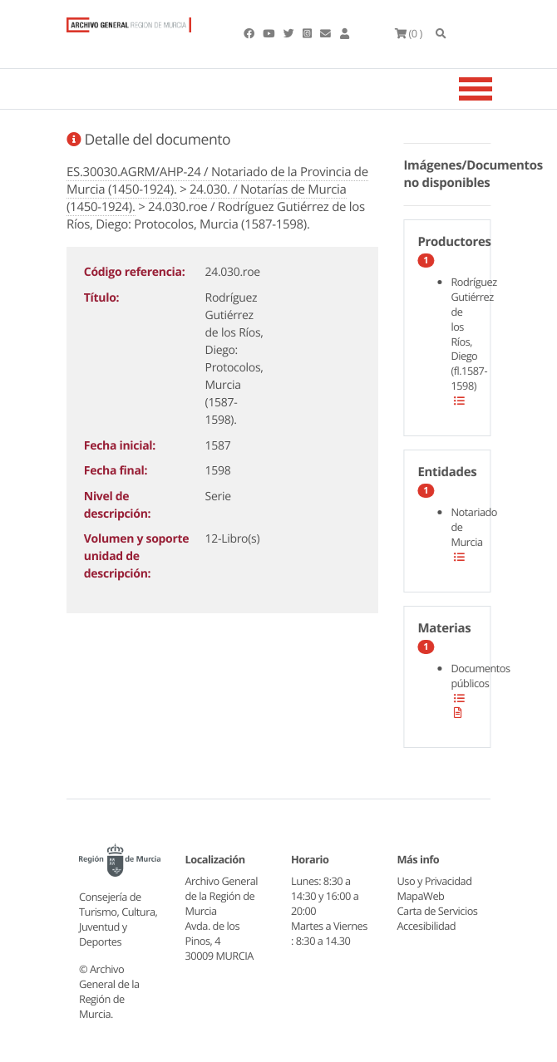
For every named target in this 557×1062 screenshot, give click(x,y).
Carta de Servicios (437, 910)
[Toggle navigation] (496, 89)
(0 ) (408, 33)
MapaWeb (421, 895)
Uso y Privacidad (434, 880)
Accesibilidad (426, 925)
